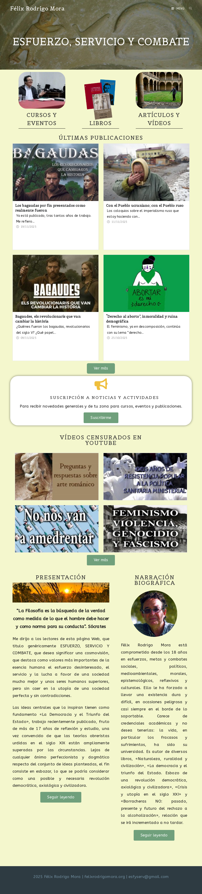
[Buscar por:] (189, 8)
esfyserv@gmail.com (149, 876)
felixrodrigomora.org (104, 876)
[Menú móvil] (178, 8)
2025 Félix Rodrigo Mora (57, 876)
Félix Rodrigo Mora (37, 8)
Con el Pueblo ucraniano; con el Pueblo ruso (145, 205)
